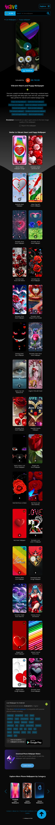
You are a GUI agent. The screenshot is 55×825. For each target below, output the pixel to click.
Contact (8, 811)
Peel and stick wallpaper (19, 108)
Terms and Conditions (26, 811)
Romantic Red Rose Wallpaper (35, 279)
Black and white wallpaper (35, 108)
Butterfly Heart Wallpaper (19, 205)
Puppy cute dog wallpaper (19, 102)
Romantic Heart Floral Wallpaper (35, 690)
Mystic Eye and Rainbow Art (19, 391)
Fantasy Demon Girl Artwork (35, 615)
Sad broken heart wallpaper (35, 102)
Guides (27, 813)
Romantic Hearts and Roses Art (35, 167)
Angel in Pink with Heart (35, 391)
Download (27, 70)
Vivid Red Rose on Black (19, 503)
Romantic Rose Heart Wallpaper (19, 242)
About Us (15, 811)
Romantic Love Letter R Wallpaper (35, 541)
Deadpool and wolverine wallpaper (35, 111)
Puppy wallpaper (24, 20)
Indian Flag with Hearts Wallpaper (35, 205)
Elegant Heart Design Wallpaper (19, 690)
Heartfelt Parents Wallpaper (35, 429)
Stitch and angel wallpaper (19, 114)
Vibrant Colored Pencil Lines (35, 653)
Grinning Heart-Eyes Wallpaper (19, 354)
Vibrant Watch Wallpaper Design (19, 167)
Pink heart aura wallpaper (16, 105)
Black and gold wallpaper (36, 114)
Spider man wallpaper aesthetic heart (36, 105)
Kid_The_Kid (32, 80)
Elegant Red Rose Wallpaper (35, 466)
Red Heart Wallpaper (19, 540)
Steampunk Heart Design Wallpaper (35, 578)
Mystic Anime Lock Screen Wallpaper (19, 466)
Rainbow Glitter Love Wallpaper (19, 578)
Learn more (27, 766)
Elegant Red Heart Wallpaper (19, 653)
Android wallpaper (20, 709)
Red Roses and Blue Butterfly (35, 503)
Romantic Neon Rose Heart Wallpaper (35, 354)
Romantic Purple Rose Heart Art (19, 615)
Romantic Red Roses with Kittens (19, 279)
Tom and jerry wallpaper (17, 111)
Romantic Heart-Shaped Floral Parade (35, 317)
